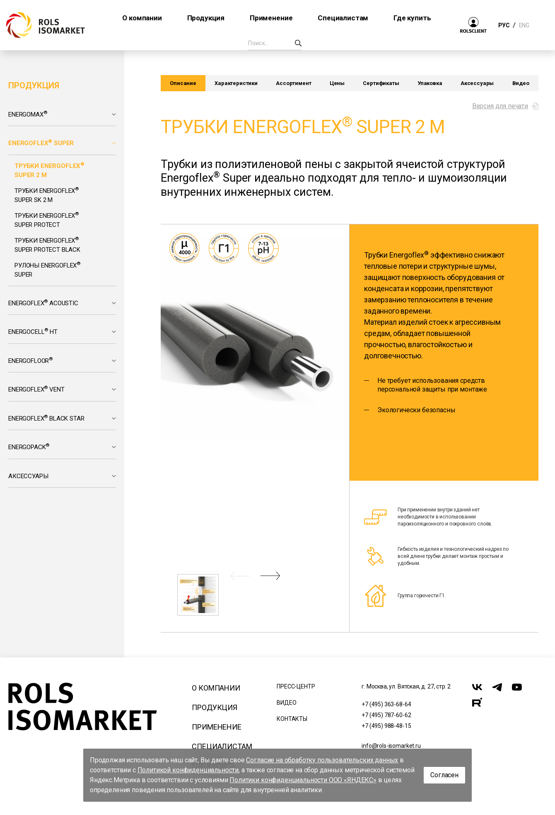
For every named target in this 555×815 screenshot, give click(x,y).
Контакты (292, 718)
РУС (503, 25)
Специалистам (222, 746)
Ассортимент (293, 83)
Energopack (28, 447)
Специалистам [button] (343, 18)
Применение (216, 727)
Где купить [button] (412, 18)
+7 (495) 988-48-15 (386, 726)
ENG (524, 25)
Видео (520, 83)
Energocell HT (33, 331)
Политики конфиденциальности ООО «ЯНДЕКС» (302, 780)
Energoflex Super (41, 143)
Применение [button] (271, 18)
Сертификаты (381, 83)
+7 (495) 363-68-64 (386, 704)
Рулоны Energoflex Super (47, 269)
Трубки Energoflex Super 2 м (49, 170)
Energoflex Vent (36, 389)
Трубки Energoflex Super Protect (46, 220)
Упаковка (429, 83)
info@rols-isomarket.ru (391, 745)
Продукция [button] (206, 18)
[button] (240, 576)
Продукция (214, 707)
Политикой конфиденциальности (188, 770)
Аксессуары (28, 476)
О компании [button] (142, 18)
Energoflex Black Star (46, 418)
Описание (183, 83)
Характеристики (236, 83)
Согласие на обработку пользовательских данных (322, 760)
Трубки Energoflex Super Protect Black (47, 244)
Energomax (27, 114)
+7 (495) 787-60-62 (386, 715)
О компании (216, 688)
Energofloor (30, 360)
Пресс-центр (296, 686)
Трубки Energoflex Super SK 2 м (46, 195)
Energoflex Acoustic (43, 303)
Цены (337, 83)
